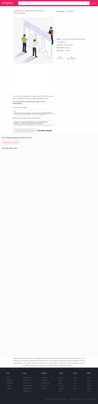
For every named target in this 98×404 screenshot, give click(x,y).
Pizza (8, 377)
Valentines (44, 385)
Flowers (89, 380)
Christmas (44, 377)
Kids (60, 391)
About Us (71, 399)
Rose (88, 383)
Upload (93, 3)
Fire (74, 380)
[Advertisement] (43, 78)
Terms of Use (92, 399)
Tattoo (89, 391)
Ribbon (89, 388)
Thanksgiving (45, 383)
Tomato (8, 385)
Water (88, 385)
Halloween (44, 380)
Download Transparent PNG (24, 130)
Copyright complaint (44, 130)
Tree (74, 388)
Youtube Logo (27, 383)
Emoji (88, 377)
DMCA (85, 399)
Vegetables (9, 383)
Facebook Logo (27, 385)
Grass (75, 383)
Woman (61, 385)
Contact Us (79, 399)
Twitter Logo (26, 380)
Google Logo (26, 391)
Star (74, 385)
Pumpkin (9, 388)
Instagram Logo (27, 377)
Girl (60, 380)
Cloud (75, 377)
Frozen (61, 377)
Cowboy (61, 388)
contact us (21, 98)
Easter (43, 388)
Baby (60, 383)
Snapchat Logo (27, 388)
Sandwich (9, 380)
